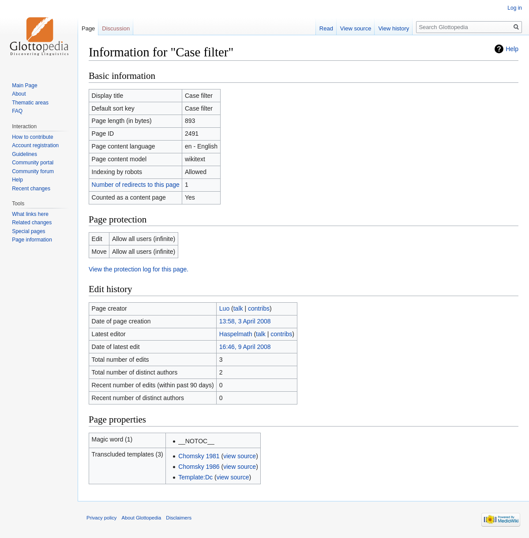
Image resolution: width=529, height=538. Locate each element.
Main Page (24, 85)
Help (512, 48)
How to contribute (32, 137)
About (19, 94)
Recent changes (31, 189)
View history (393, 28)
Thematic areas (30, 103)
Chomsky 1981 (198, 456)
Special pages (28, 231)
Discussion (116, 28)
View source (355, 28)
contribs (259, 308)
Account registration (35, 145)
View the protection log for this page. (138, 269)
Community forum (33, 171)
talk (238, 308)
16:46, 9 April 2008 (245, 346)
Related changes (32, 222)
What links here (30, 214)
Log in (514, 8)
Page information (32, 240)
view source (239, 456)
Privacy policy (101, 517)
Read (326, 28)
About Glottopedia (141, 517)
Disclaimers (178, 517)
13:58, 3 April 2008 (245, 321)
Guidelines (24, 154)
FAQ (17, 111)
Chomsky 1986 (198, 466)
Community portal (32, 163)
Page (88, 28)
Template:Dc (195, 477)
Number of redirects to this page (136, 184)
